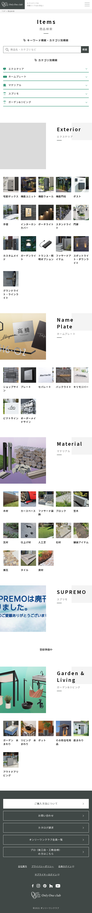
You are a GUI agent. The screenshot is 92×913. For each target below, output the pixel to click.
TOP (3, 11)
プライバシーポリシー (42, 866)
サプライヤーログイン (46, 874)
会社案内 (22, 866)
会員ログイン (65, 866)
